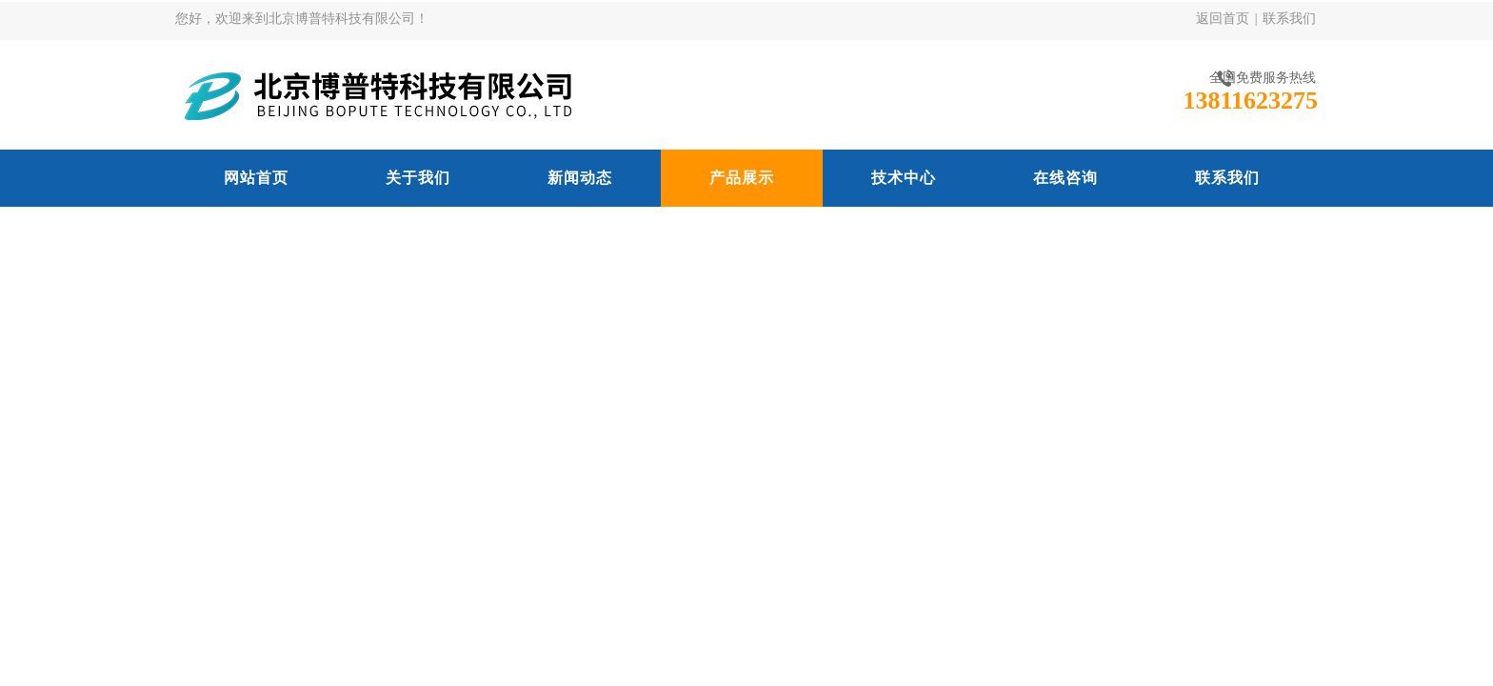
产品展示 (741, 178)
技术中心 (903, 178)
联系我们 (1289, 18)
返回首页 (1222, 18)
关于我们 (418, 178)
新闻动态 (579, 178)
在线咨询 (1065, 178)
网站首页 (256, 178)
